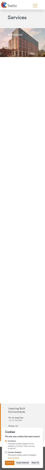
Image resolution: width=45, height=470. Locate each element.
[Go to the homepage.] (9, 4)
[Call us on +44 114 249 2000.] (22, 420)
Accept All (9, 463)
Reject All (35, 463)
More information (13, 458)
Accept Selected (22, 463)
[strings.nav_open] (35, 5)
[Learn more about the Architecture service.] (22, 42)
